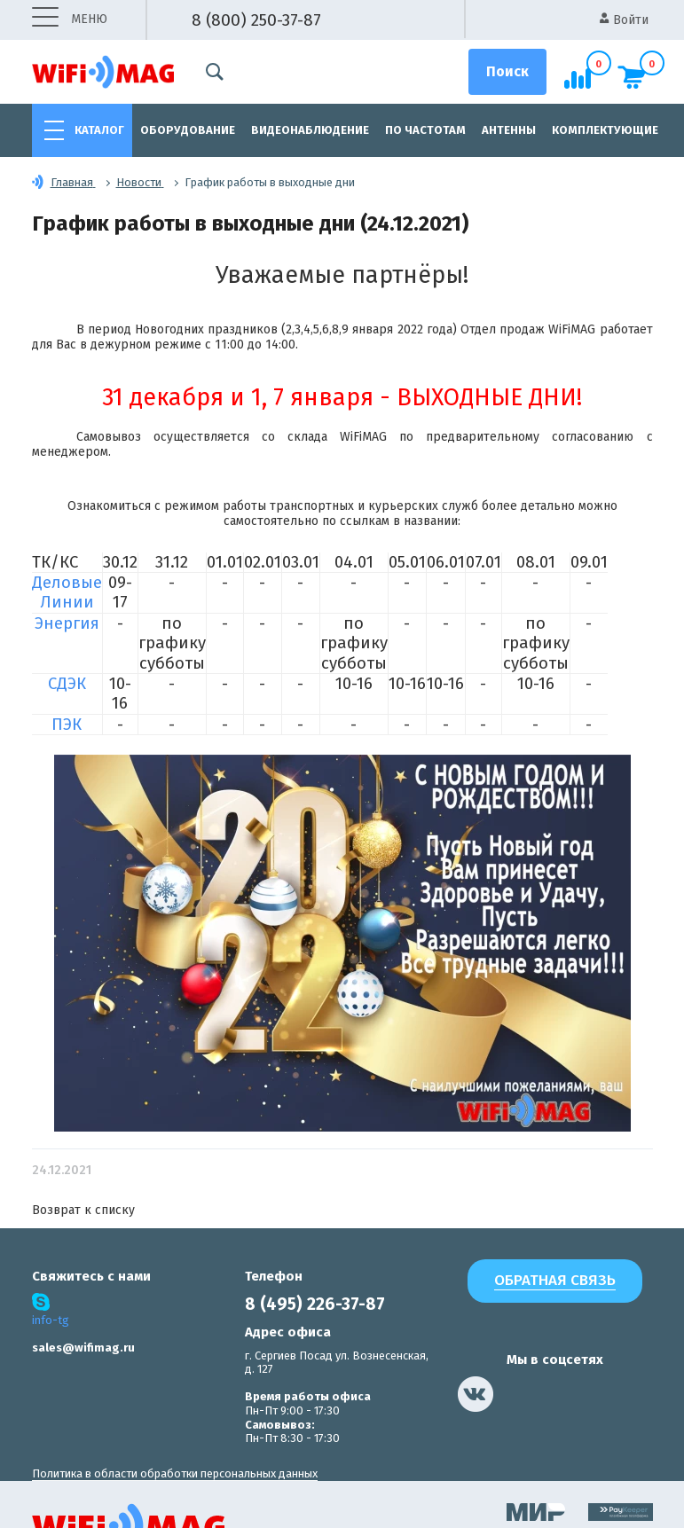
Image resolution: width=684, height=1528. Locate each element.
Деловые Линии (67, 592)
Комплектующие (605, 130)
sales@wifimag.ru (83, 1347)
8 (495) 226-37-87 (315, 1304)
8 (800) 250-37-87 (256, 20)
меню (69, 20)
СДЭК (67, 683)
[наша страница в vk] (475, 1394)
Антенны (509, 130)
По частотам (425, 130)
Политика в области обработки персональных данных (175, 1473)
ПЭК (66, 724)
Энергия (67, 623)
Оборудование (187, 130)
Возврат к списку (83, 1210)
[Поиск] (507, 72)
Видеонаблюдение (310, 130)
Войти (624, 19)
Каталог (99, 130)
